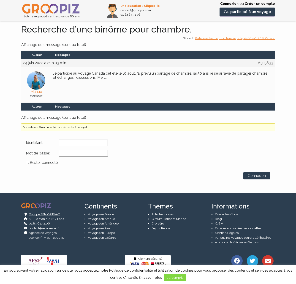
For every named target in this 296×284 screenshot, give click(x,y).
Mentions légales (227, 233)
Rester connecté (44, 163)
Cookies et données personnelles (238, 228)
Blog (218, 219)
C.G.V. (219, 223)
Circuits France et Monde (169, 219)
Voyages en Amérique (103, 223)
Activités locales (163, 214)
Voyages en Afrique (101, 219)
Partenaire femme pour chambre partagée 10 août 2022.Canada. (235, 38)
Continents (100, 206)
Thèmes (160, 206)
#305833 (265, 63)
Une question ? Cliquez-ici (140, 6)
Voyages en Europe (101, 233)
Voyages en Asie (99, 228)
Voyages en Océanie (102, 237)
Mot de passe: (38, 153)
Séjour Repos (161, 228)
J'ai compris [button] (175, 277)
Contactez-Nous (226, 214)
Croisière (158, 223)
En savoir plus (150, 278)
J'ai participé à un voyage (247, 12)
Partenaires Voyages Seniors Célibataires (243, 237)
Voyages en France (101, 214)
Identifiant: (34, 143)
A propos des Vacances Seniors (236, 242)
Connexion (229, 4)
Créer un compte (260, 4)
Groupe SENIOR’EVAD (44, 214)
